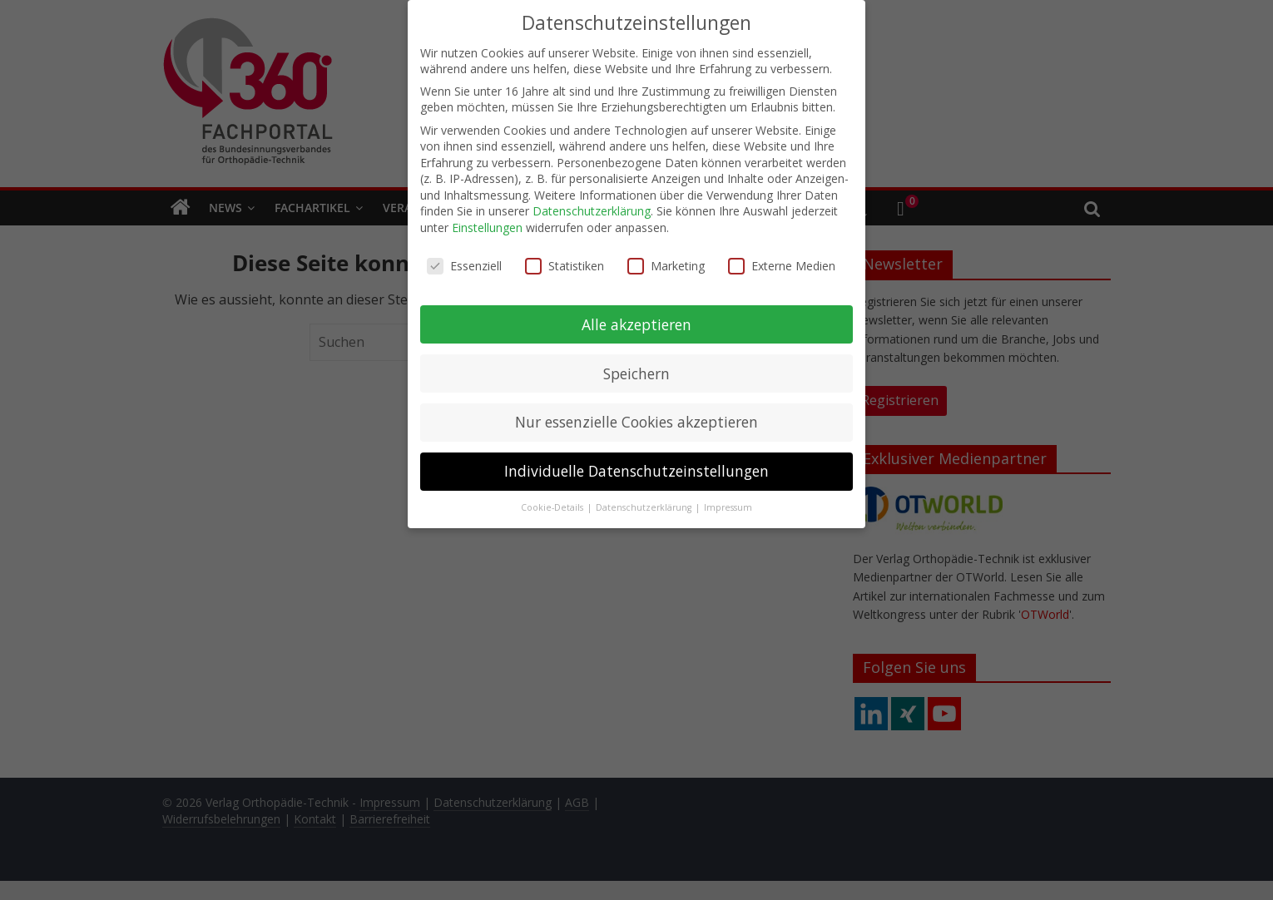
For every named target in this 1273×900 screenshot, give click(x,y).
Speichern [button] (636, 368)
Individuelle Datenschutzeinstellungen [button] (636, 466)
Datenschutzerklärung (591, 206)
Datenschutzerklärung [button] (645, 502)
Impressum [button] (728, 502)
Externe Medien (781, 260)
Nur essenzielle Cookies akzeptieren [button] (636, 417)
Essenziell (464, 260)
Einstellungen (487, 222)
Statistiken (564, 260)
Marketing (666, 260)
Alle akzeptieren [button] (636, 319)
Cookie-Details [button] (553, 502)
